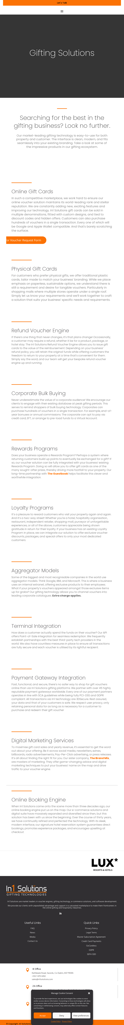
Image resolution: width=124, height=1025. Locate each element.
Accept (43, 1015)
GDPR (91, 959)
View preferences (81, 1015)
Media (32, 946)
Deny (61, 1015)
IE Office (36, 978)
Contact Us (33, 950)
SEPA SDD (91, 963)
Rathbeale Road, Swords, (43, 982)
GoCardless (91, 955)
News (32, 941)
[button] (89, 993)
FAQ (32, 937)
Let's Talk (62, 2)
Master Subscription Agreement (91, 946)
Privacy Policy (67, 1021)
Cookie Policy (56, 1021)
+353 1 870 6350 (39, 985)
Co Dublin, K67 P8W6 (64, 982)
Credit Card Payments (91, 950)
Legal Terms (91, 941)
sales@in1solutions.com (42, 988)
